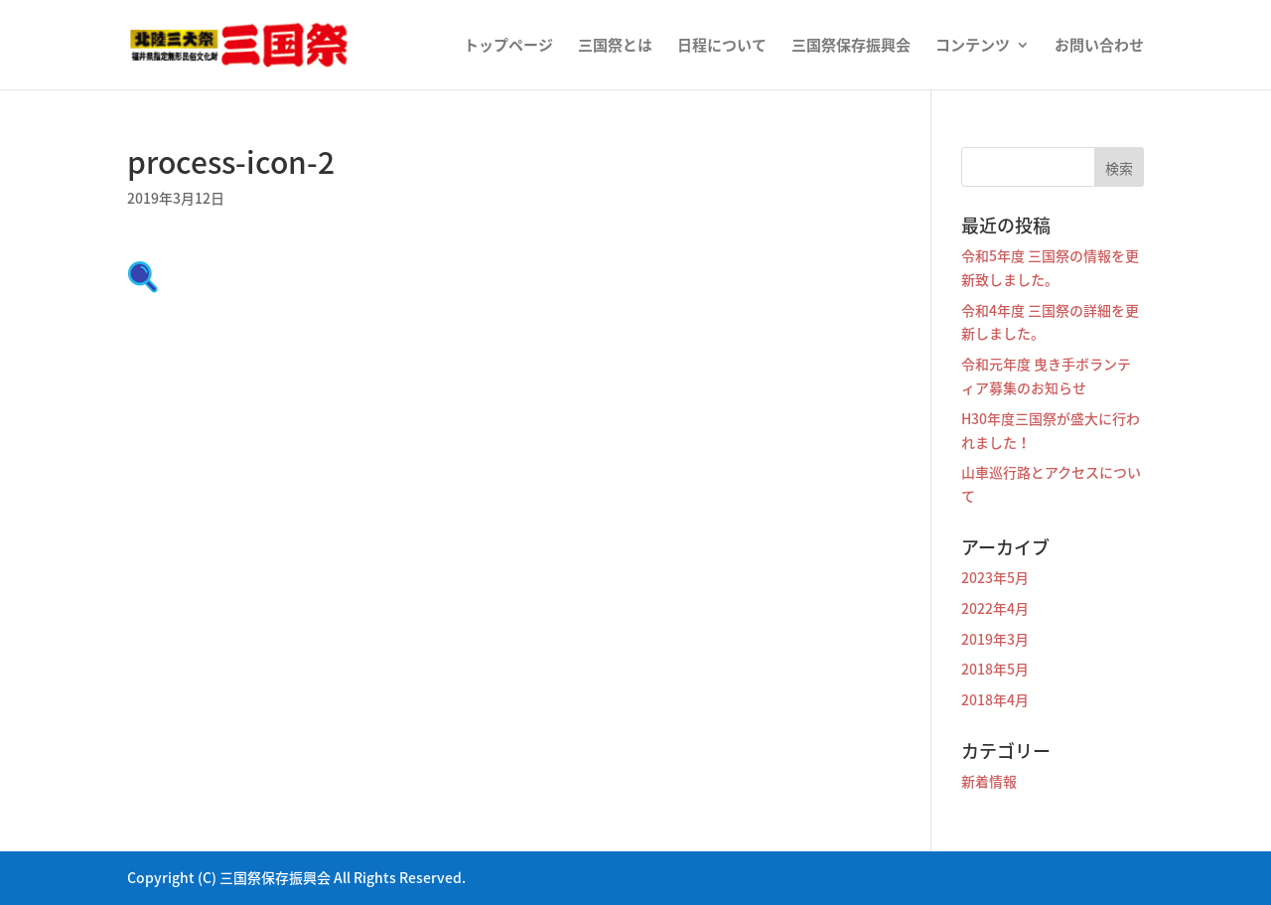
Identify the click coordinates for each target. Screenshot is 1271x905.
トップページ (508, 47)
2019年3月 (995, 639)
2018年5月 (995, 669)
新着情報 (989, 781)
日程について (722, 47)
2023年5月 (995, 577)
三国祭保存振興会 (851, 47)
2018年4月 (995, 699)
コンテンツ (972, 47)
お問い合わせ (1099, 47)
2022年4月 (995, 608)
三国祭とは (615, 47)
